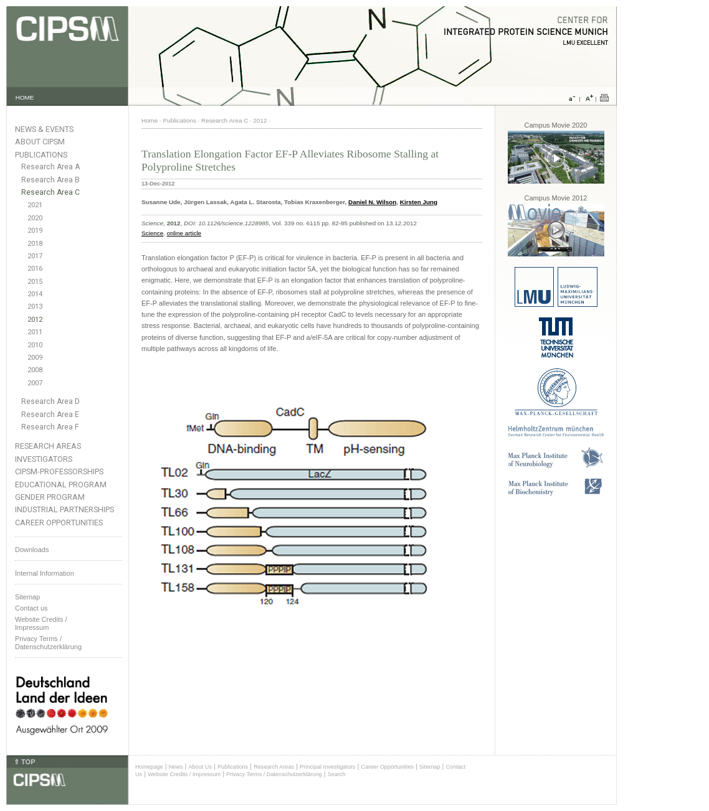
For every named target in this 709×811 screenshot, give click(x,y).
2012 (34, 320)
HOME (25, 97)
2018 (34, 244)
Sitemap (27, 597)
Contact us (31, 608)
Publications (41, 154)
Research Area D (50, 401)
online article (184, 233)
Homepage (149, 767)
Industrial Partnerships (64, 509)
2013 (34, 306)
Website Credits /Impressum (41, 623)
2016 (34, 269)
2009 (34, 358)
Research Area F (50, 427)
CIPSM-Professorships (59, 471)
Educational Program (61, 484)
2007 (34, 383)
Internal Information (44, 573)
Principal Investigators (327, 767)
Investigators (43, 459)
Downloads (32, 549)
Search (337, 774)
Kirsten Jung (418, 202)
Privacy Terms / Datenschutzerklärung (48, 642)
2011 (34, 332)
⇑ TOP (24, 762)
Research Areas (48, 446)
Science (152, 233)
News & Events (44, 129)
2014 (34, 294)
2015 (34, 282)
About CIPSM (40, 141)
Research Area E (50, 414)
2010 (34, 345)
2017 (34, 256)
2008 (34, 370)
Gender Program (50, 497)
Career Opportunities (59, 522)
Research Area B (50, 180)
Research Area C (50, 192)
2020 (34, 218)
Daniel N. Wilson (372, 202)
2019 (34, 231)
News (176, 767)
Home (149, 120)
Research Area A (50, 166)
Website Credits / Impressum (184, 774)
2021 (34, 205)
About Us (200, 767)
